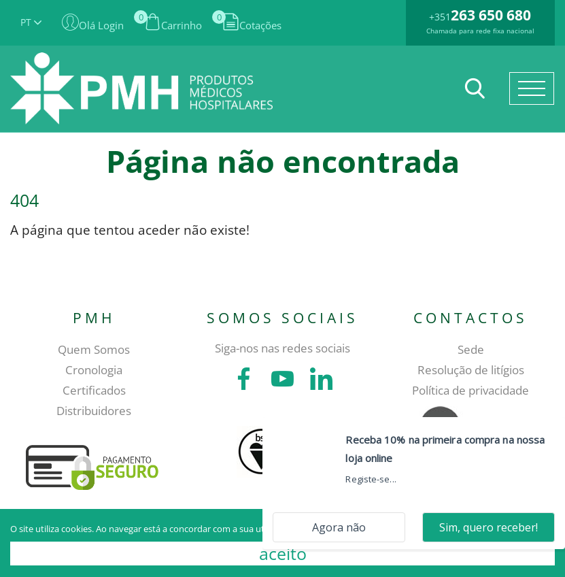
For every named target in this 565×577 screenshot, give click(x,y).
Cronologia (93, 370)
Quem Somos (94, 349)
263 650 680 (491, 14)
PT (30, 22)
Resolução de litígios (470, 370)
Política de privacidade (470, 390)
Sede (471, 349)
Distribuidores (93, 410)
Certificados (94, 390)
